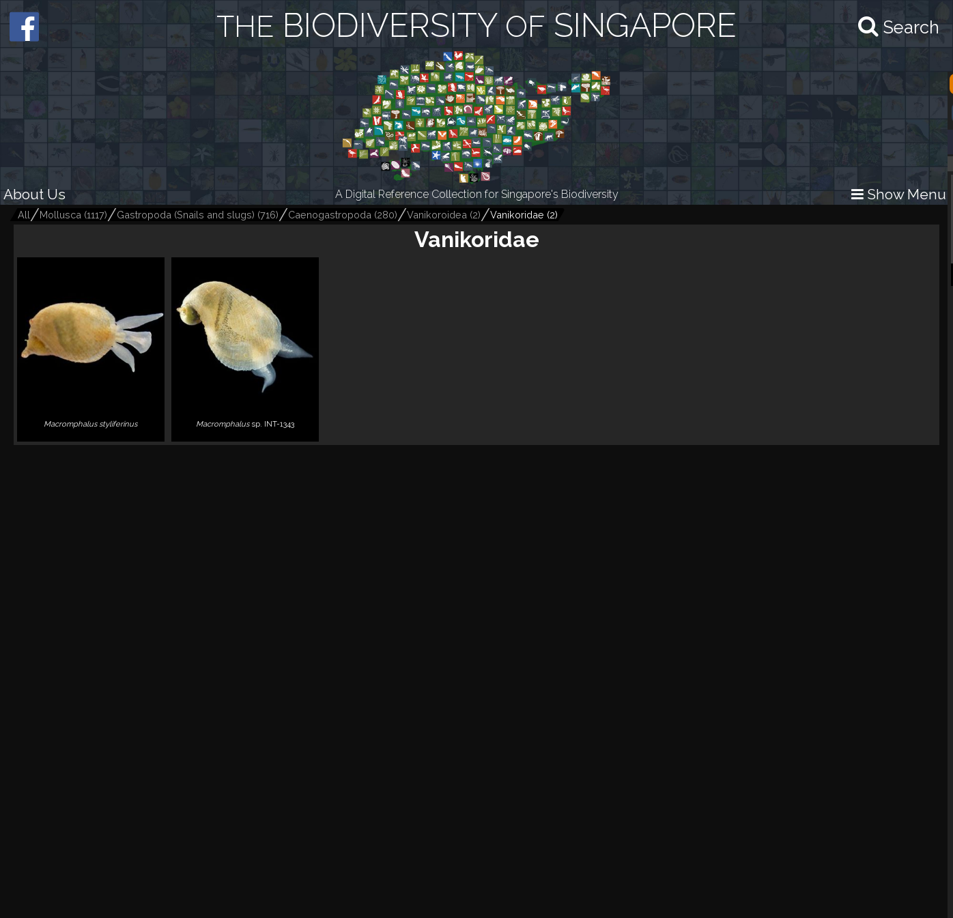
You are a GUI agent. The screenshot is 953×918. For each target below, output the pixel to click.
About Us (34, 194)
